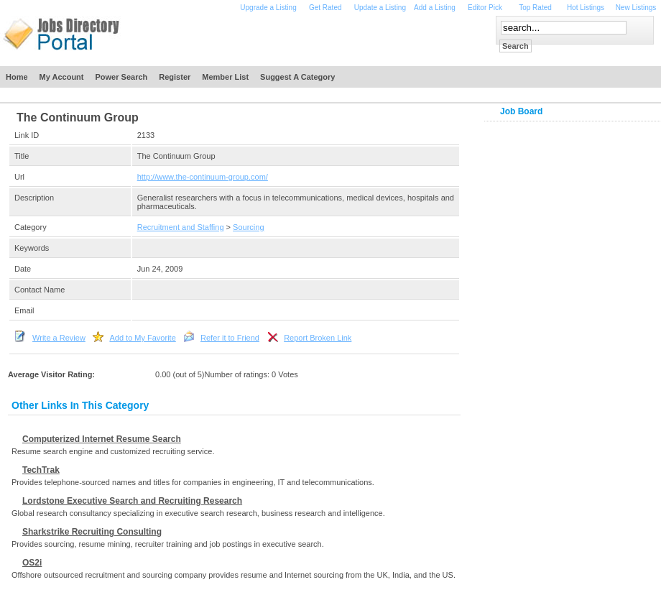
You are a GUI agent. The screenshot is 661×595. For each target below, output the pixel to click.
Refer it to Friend (229, 337)
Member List (225, 77)
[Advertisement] (315, 37)
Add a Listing (435, 7)
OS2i (32, 563)
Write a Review (58, 337)
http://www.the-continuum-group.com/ (202, 176)
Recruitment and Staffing (180, 227)
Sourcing (248, 227)
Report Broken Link (317, 337)
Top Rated (535, 7)
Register (174, 77)
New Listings (636, 7)
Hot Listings (585, 7)
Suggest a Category (297, 77)
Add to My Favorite (142, 337)
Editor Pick (485, 7)
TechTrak (41, 470)
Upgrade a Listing (268, 7)
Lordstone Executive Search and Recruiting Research (132, 501)
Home (17, 77)
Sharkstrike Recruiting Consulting (92, 532)
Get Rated (325, 7)
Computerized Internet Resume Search (101, 439)
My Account (62, 77)
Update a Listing (380, 7)
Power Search (122, 77)
